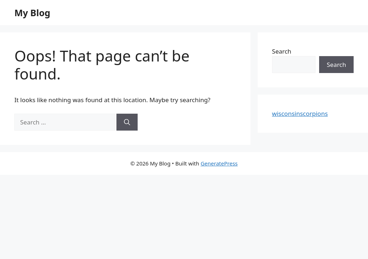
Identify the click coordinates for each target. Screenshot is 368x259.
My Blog (32, 12)
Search (281, 51)
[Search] (127, 122)
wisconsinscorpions (300, 113)
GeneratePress (219, 163)
